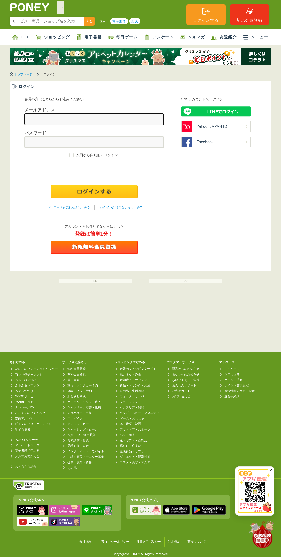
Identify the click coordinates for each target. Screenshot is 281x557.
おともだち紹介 (25, 466)
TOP (21, 37)
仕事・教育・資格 (79, 462)
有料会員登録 (76, 374)
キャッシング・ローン (82, 429)
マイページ (232, 369)
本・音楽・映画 (130, 423)
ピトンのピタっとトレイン (33, 423)
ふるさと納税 (76, 396)
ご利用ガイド (181, 391)
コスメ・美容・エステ (135, 462)
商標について (196, 541)
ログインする (206, 14)
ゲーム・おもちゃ (132, 418)
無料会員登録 (76, 369)
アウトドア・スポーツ (135, 429)
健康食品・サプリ (132, 451)
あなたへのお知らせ (185, 374)
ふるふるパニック (27, 385)
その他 (72, 468)
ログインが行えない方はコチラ (121, 207)
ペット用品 (127, 435)
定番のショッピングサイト (138, 369)
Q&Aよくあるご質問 (186, 380)
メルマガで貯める (27, 456)
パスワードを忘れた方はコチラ (68, 207)
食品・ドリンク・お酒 (135, 385)
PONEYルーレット (28, 380)
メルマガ (192, 37)
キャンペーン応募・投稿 (84, 407)
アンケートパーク (27, 445)
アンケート (159, 37)
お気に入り (232, 374)
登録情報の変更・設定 (239, 391)
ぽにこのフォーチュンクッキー (36, 369)
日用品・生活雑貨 (132, 391)
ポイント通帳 (233, 380)
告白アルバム (24, 418)
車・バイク (75, 418)
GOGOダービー (26, 396)
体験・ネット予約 (79, 391)
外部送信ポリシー (148, 541)
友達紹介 (224, 37)
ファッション (129, 402)
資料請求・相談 (78, 440)
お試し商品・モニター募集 (85, 456)
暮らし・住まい (130, 446)
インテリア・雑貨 (132, 407)
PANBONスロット (27, 402)
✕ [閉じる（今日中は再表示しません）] (271, 470)
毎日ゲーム (123, 37)
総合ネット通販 (130, 374)
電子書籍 (119, 21)
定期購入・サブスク (133, 380)
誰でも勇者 (22, 429)
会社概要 (85, 541)
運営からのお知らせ (185, 369)
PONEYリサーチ (26, 439)
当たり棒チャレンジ (29, 374)
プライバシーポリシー (114, 541)
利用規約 (174, 541)
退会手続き (232, 396)
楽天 (134, 21)
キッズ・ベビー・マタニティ (139, 413)
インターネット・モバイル (85, 451)
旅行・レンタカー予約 (82, 385)
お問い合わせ (181, 396)
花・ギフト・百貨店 (133, 440)
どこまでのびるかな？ (30, 413)
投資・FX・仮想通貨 (81, 435)
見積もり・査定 (78, 446)
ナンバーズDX (24, 407)
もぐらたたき (24, 391)
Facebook (205, 142)
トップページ (23, 74)
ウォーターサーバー (133, 396)
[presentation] (94, 172)
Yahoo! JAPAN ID (211, 126)
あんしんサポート (184, 385)
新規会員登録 (249, 14)
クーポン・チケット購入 (84, 402)
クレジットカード (79, 423)
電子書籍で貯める (27, 450)
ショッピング (53, 37)
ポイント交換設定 (236, 385)
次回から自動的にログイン (97, 155)
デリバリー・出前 (79, 413)
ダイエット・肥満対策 (135, 456)
